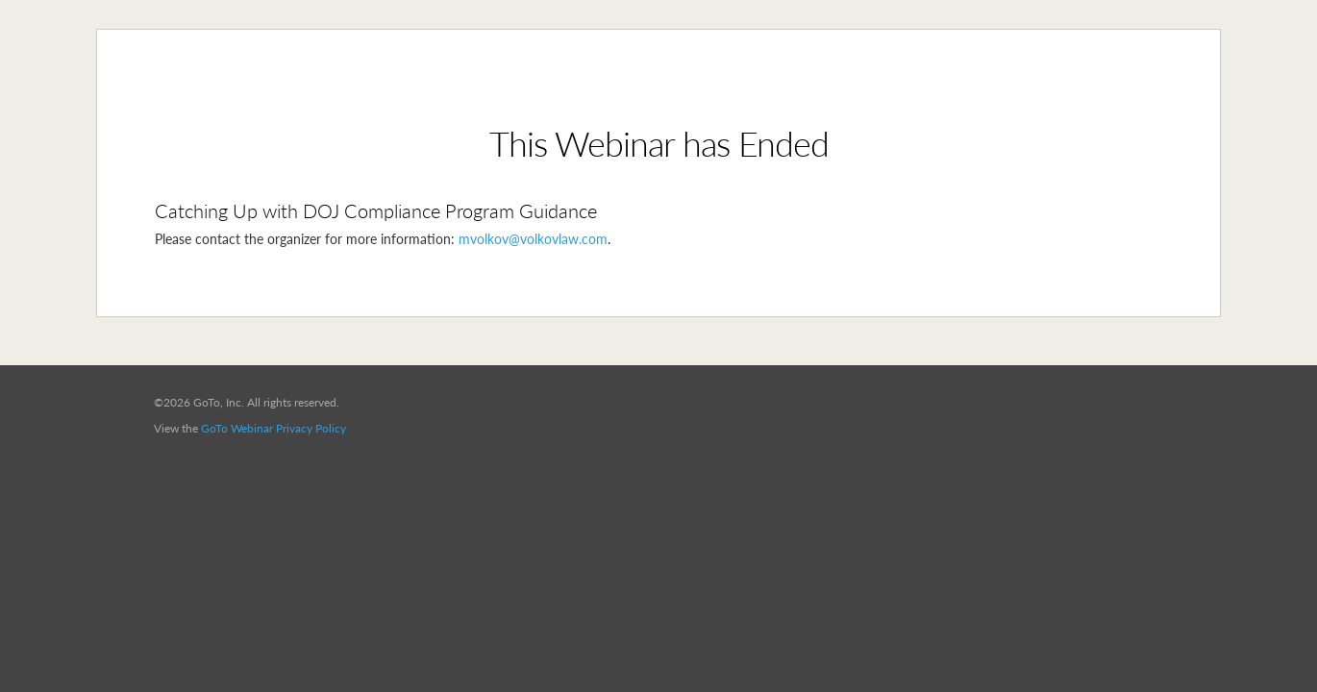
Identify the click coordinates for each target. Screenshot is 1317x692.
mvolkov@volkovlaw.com (533, 239)
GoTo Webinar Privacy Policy (273, 428)
